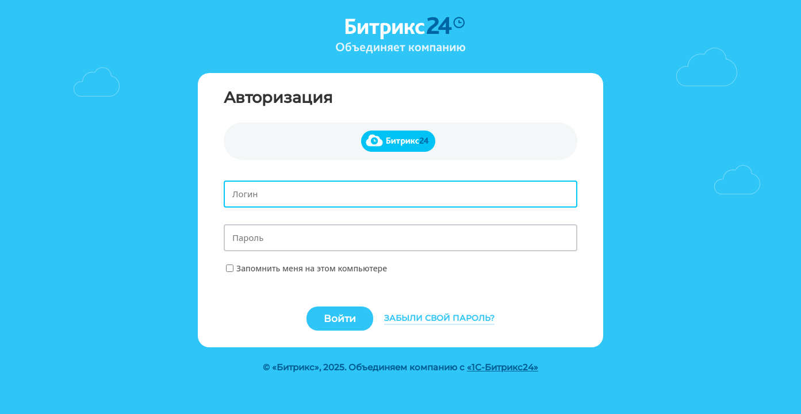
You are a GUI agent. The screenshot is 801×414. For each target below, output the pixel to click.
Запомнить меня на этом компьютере (311, 268)
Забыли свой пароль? (439, 318)
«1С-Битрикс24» (502, 367)
